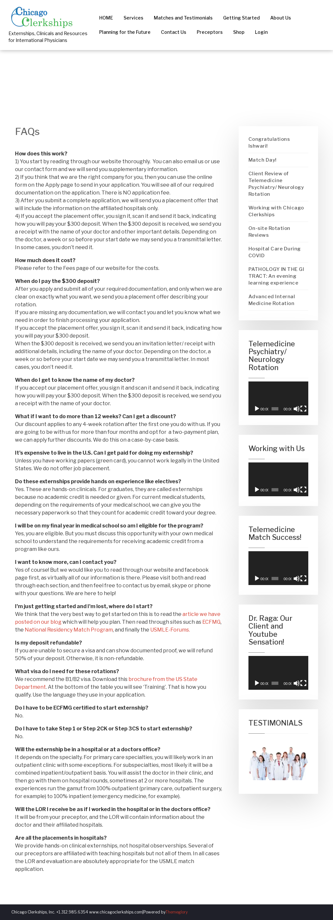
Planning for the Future (125, 32)
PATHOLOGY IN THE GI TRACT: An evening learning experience (276, 276)
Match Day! (262, 160)
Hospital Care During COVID (274, 252)
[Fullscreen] (303, 409)
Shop (239, 32)
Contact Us (173, 32)
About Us (280, 17)
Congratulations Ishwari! (269, 142)
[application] (278, 398)
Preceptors (210, 32)
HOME (106, 17)
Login (261, 32)
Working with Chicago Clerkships (276, 211)
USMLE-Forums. (170, 630)
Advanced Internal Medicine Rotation (271, 300)
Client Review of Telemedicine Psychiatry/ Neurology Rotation (276, 184)
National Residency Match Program (69, 630)
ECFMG (211, 622)
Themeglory (177, 912)
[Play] (257, 409)
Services (133, 17)
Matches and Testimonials (183, 17)
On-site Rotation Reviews (269, 231)
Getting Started (241, 17)
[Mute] (296, 409)
